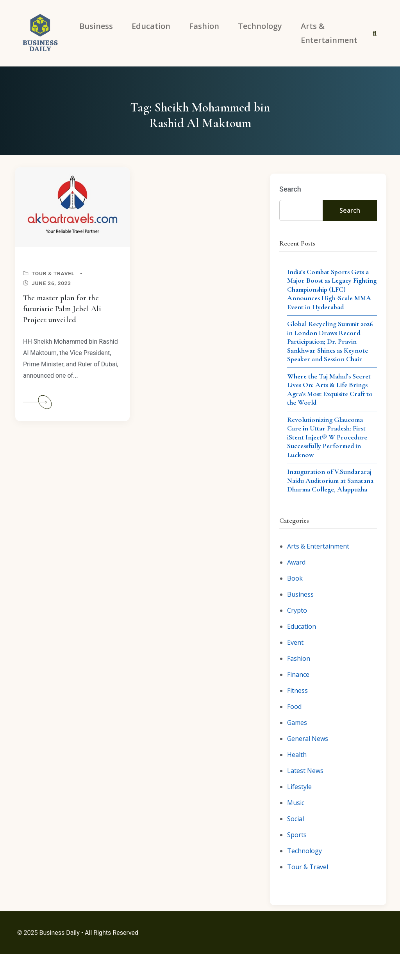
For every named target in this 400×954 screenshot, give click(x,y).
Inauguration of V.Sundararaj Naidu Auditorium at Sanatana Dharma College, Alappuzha (330, 480)
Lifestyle (299, 786)
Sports (297, 834)
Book (295, 578)
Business (300, 594)
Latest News (305, 770)
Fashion (298, 658)
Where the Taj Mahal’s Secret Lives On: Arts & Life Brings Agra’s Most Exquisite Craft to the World (330, 389)
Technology (304, 850)
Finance (298, 674)
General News (307, 738)
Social (295, 818)
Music (295, 802)
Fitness (297, 690)
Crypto (297, 610)
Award (296, 562)
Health (297, 754)
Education (301, 626)
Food (294, 706)
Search (290, 189)
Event (295, 642)
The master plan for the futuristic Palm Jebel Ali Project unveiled (62, 309)
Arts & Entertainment (318, 546)
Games (297, 722)
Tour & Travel (53, 273)
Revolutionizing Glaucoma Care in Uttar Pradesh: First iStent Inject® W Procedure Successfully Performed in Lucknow (327, 437)
